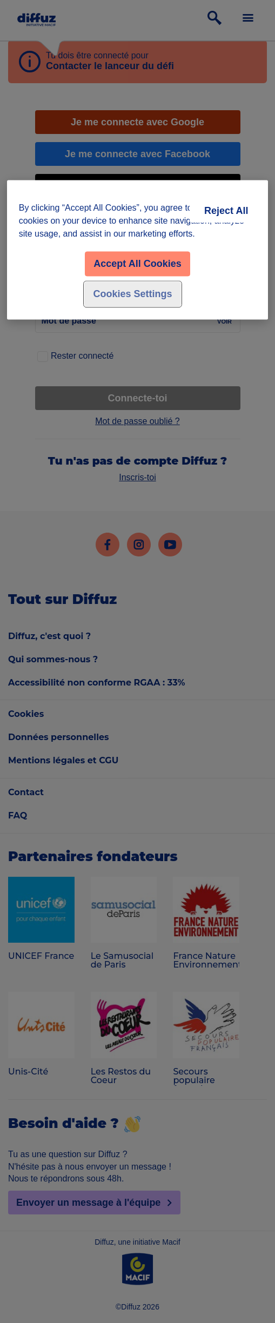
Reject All (226, 211)
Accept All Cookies (137, 264)
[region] (138, 250)
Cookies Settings (132, 294)
